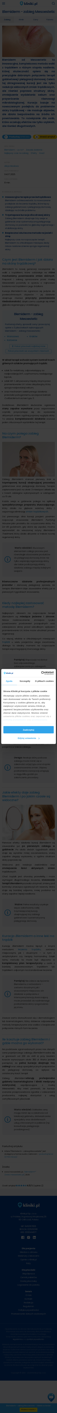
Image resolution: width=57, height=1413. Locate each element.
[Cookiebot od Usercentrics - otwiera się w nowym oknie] (41, 673)
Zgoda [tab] (9, 681)
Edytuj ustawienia (29, 738)
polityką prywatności (14, 720)
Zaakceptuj (28, 729)
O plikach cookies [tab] (44, 681)
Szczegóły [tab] (25, 681)
